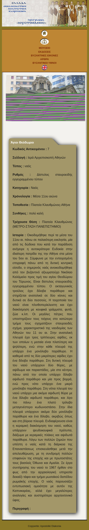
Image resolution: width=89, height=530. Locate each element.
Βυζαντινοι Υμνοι (44, 62)
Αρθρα (44, 59)
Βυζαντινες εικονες (44, 55)
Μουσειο (44, 47)
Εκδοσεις (44, 51)
